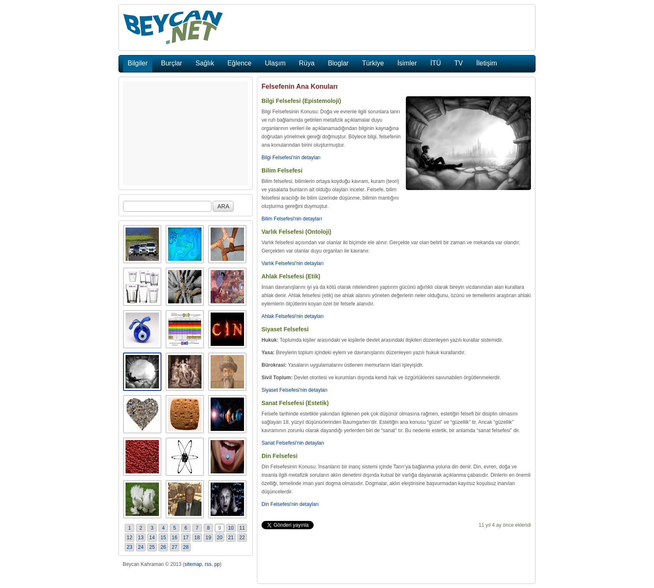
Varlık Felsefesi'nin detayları (293, 263)
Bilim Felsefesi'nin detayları (292, 219)
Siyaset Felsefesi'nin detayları (294, 390)
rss (208, 564)
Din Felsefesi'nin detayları (290, 504)
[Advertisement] (185, 133)
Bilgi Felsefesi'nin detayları (291, 157)
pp (217, 564)
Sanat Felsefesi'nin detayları (293, 443)
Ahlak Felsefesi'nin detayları (293, 316)
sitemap (193, 564)
